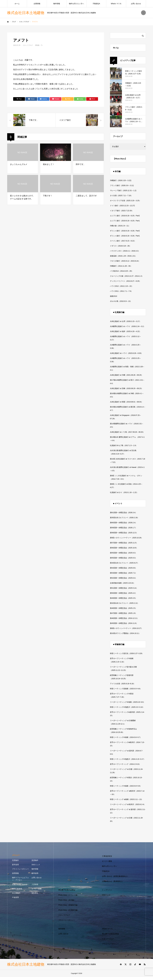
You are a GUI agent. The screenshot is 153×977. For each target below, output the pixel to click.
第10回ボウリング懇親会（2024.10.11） (125, 633)
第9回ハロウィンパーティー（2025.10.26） (126, 538)
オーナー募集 (37, 889)
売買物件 (15, 860)
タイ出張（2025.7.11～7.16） (121, 195)
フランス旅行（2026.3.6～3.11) (122, 185)
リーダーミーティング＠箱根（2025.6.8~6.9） (127, 702)
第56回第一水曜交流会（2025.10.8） (124, 548)
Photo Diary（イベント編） (68, 895)
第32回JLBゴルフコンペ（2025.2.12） (124, 603)
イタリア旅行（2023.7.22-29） (121, 211)
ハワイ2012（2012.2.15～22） (121, 286)
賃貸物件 (35, 860)
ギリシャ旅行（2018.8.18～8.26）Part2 (125, 231)
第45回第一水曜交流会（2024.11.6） (124, 623)
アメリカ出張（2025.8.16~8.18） (122, 684)
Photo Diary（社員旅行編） (68, 910)
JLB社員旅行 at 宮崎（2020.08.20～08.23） (126, 388)
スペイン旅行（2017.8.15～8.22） (123, 241)
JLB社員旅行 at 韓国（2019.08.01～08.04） (126, 402)
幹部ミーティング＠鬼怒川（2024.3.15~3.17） (127, 759)
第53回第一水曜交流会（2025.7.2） (123, 573)
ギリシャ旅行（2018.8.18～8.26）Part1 (125, 236)
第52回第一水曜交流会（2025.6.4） (123, 578)
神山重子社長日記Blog (66, 890)
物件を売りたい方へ (76, 4)
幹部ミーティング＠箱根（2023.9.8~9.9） (126, 786)
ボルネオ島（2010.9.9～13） (121, 301)
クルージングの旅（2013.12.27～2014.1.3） (126, 276)
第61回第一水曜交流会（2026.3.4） (123, 512)
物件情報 (56, 4)
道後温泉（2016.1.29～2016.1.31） (123, 256)
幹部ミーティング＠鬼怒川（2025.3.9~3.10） (127, 707)
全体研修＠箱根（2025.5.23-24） (122, 583)
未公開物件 (16, 893)
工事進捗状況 (107, 856)
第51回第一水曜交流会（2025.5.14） (124, 588)
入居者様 (35, 884)
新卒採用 (15, 865)
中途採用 (15, 897)
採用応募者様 (17, 889)
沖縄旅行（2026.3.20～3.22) (120, 180)
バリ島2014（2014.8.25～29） (121, 271)
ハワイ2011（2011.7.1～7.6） (121, 291)
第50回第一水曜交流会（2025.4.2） (123, 593)
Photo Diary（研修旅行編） (68, 905)
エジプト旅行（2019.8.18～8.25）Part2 (125, 216)
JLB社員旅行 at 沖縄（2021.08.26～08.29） (126, 375)
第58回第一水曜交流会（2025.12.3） (124, 533)
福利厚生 (35, 893)
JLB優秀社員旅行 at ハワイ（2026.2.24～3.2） (127, 326)
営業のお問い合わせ (19, 884)
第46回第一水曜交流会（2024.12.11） (124, 618)
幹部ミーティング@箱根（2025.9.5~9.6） (126, 689)
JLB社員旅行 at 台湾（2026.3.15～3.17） (125, 321)
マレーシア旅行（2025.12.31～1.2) (123, 190)
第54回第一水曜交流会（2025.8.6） (123, 568)
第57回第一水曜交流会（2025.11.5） (124, 543)
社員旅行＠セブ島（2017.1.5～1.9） (123, 445)
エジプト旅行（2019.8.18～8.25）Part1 (125, 221)
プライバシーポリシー (20, 869)
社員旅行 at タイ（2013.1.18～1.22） (124, 492)
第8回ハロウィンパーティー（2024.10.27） (126, 628)
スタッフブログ (28, 45)
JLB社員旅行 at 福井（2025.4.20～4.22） (125, 331)
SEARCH (143, 12)
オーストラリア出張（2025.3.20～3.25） (125, 201)
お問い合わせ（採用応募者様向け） (115, 876)
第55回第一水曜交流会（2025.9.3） (123, 553)
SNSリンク (36, 865)
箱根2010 (113, 296)
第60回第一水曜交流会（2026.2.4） (123, 523)
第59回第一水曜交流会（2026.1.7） (123, 528)
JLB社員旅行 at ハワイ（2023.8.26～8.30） (126, 353)
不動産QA (96, 4)
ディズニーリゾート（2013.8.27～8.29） (125, 281)
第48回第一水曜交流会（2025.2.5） (123, 608)
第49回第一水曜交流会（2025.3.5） (123, 598)
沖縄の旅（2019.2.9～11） (120, 226)
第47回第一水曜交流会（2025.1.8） (123, 613)
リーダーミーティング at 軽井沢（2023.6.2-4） (127, 804)
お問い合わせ (136, 4)
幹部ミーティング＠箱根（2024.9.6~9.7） (126, 737)
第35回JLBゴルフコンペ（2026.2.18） (124, 518)
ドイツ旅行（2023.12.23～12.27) (122, 206)
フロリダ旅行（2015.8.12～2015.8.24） (125, 261)
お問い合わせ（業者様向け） (113, 881)
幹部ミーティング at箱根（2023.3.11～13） (126, 799)
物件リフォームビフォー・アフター (20, 879)
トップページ (107, 890)
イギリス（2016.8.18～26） (120, 246)
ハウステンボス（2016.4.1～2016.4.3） (125, 251)
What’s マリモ (116, 4)
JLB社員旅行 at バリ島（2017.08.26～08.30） (127, 432)
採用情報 (15, 873)
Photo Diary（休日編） (66, 900)
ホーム (17, 4)
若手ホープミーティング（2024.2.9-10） (125, 764)
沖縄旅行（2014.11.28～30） (121, 266)
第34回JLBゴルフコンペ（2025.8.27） (124, 563)
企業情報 (37, 4)
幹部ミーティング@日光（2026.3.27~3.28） (126, 653)
